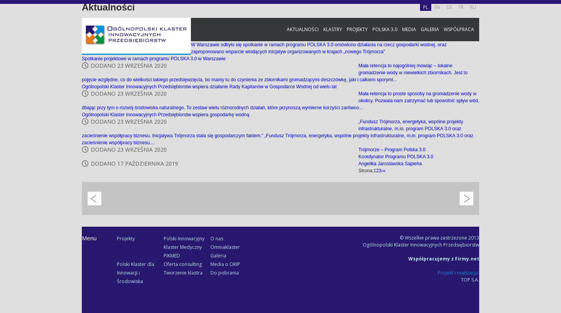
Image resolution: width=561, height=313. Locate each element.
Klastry (332, 29)
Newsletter (553, 145)
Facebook (553, 86)
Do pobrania (224, 272)
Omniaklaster (225, 247)
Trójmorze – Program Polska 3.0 (391, 149)
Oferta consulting (183, 264)
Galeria (430, 29)
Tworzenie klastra (183, 272)
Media (409, 29)
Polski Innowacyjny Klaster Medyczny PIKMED (184, 247)
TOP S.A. (470, 279)
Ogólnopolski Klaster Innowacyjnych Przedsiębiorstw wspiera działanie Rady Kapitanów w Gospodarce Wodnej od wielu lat (209, 86)
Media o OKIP (225, 264)
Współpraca (459, 29)
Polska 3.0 (384, 29)
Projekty (357, 29)
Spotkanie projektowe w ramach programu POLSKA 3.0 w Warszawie (154, 58)
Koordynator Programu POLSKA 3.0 (395, 156)
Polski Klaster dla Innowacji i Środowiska (135, 273)
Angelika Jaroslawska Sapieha (390, 163)
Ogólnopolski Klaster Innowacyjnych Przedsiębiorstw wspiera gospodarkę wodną (165, 114)
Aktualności (303, 29)
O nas (216, 238)
